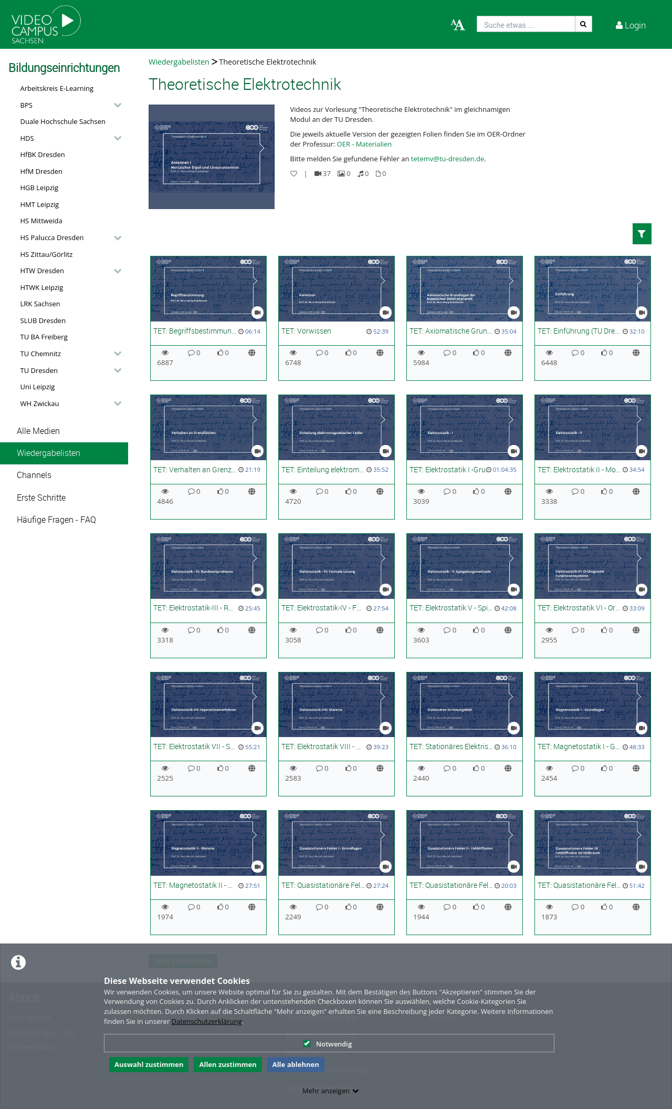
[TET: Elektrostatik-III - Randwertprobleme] (208, 596)
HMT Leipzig (39, 204)
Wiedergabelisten (48, 453)
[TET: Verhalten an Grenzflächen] (208, 457)
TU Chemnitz (40, 353)
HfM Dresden (41, 171)
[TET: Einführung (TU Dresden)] (593, 318)
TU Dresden (39, 370)
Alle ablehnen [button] (295, 1064)
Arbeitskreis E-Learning (57, 88)
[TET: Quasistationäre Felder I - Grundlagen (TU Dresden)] (336, 873)
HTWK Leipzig (42, 287)
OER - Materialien (364, 144)
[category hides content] (114, 105)
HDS (27, 138)
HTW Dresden (42, 270)
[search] (526, 24)
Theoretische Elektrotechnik (267, 62)
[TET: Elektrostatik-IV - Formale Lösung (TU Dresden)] (336, 596)
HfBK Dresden (42, 154)
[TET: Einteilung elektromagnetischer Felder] (336, 457)
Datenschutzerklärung (207, 1021)
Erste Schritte (41, 497)
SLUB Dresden (43, 320)
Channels (34, 475)
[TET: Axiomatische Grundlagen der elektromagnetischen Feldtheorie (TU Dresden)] (464, 318)
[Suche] (584, 24)
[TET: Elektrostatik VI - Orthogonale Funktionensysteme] (593, 596)
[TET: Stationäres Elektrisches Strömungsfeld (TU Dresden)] (464, 734)
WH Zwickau (39, 403)
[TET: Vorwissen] (336, 318)
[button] (68, 105)
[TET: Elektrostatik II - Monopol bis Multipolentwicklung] (593, 457)
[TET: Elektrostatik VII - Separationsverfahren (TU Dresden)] (208, 734)
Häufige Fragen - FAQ (56, 519)
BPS (26, 105)
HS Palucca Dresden (52, 237)
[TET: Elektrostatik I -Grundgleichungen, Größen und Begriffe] (464, 457)
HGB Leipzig (39, 187)
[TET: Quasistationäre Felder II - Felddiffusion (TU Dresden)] (464, 873)
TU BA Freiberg (44, 336)
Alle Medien (38, 431)
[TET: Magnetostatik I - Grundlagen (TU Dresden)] (593, 734)
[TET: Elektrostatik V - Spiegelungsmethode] (464, 596)
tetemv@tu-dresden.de (448, 158)
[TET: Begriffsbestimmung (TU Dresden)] (208, 318)
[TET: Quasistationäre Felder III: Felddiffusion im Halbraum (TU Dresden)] (593, 873)
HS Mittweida (41, 220)
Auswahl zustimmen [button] (149, 1064)
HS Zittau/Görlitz (46, 254)
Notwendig (327, 1044)
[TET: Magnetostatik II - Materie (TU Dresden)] (208, 873)
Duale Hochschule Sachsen (63, 121)
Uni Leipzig (37, 386)
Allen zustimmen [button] (227, 1064)
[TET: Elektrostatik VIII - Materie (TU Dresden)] (336, 734)
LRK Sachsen (40, 303)
